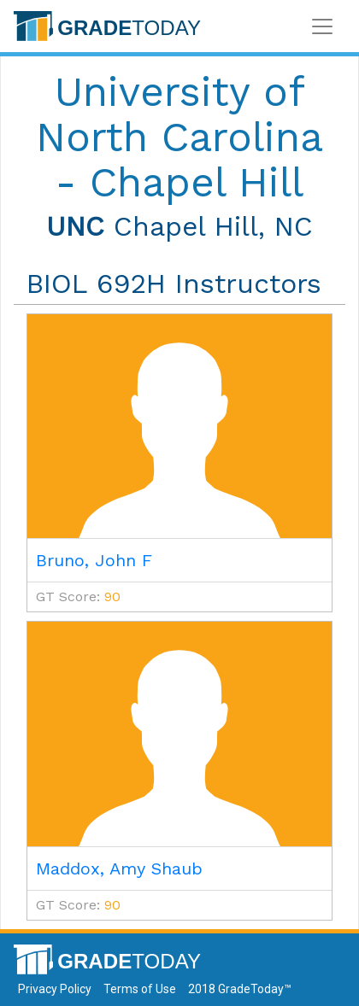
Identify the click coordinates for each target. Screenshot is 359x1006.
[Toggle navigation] (322, 26)
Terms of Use (139, 989)
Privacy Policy (54, 989)
